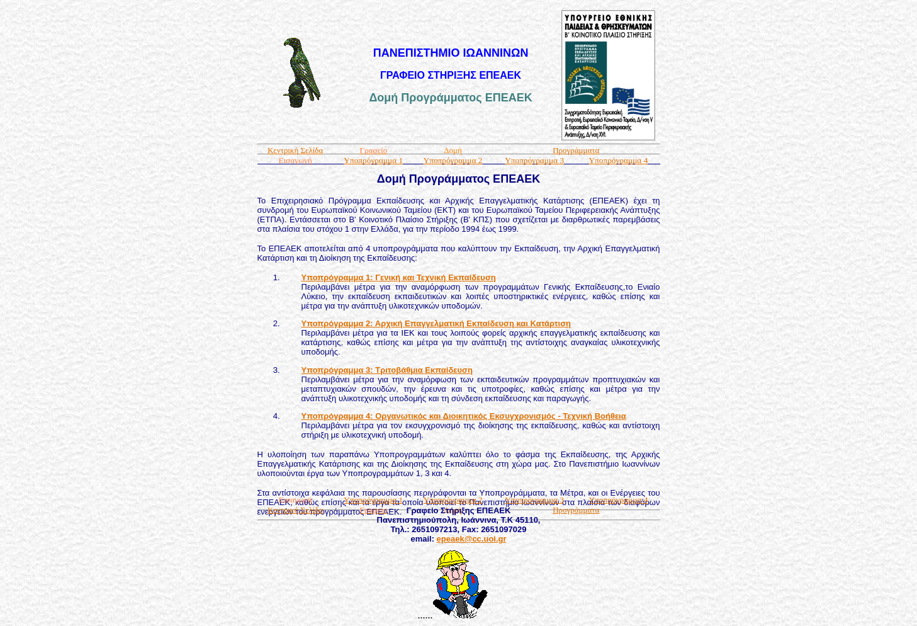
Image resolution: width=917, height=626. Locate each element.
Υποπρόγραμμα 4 (618, 160)
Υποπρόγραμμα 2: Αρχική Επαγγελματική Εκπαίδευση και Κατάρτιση (436, 323)
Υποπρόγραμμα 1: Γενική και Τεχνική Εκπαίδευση (398, 277)
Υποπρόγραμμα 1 (373, 160)
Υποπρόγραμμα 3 (534, 160)
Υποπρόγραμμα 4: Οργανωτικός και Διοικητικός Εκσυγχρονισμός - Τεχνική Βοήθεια (463, 416)
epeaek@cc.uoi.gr (472, 538)
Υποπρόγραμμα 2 (453, 160)
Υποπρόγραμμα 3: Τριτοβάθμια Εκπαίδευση (387, 370)
